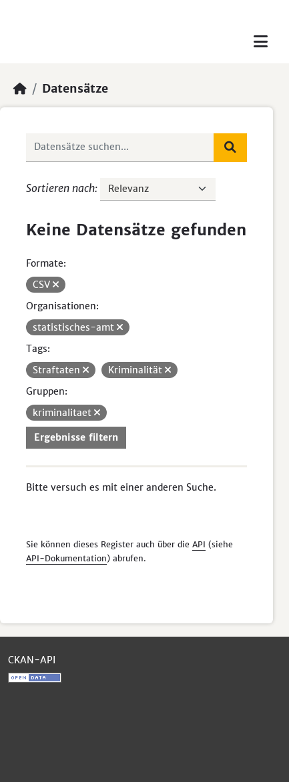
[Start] (20, 88)
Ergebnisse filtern (76, 437)
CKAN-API (31, 660)
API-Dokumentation (66, 558)
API (199, 544)
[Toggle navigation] (261, 42)
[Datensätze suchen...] (120, 147)
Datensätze (75, 88)
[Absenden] (230, 147)
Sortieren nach (60, 188)
